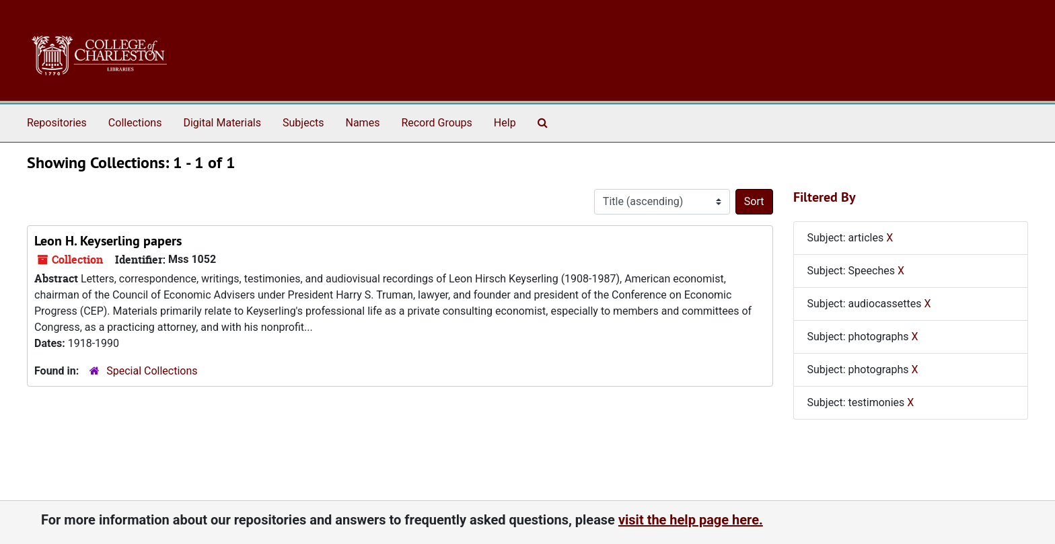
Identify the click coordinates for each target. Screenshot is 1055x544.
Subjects (303, 122)
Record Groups (436, 122)
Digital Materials (222, 122)
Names (363, 122)
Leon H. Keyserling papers (108, 240)
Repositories (57, 122)
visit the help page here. (690, 520)
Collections (135, 122)
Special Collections (151, 370)
